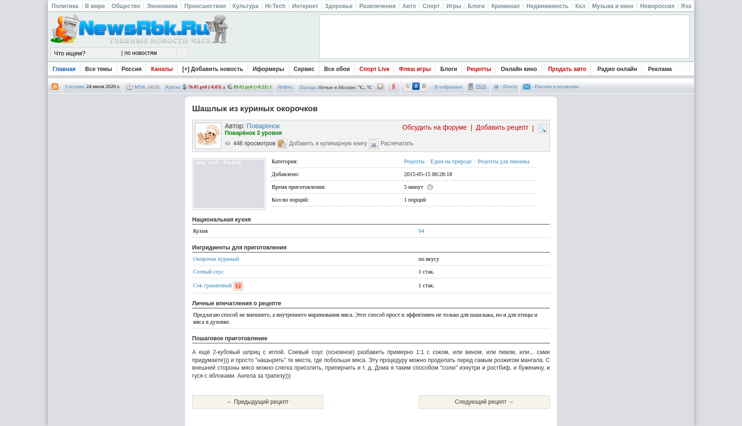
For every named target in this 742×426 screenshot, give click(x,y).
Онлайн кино (519, 69)
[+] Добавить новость (212, 69)
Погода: (308, 87)
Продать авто (567, 69)
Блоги (448, 69)
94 (421, 231)
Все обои (337, 69)
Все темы (98, 69)
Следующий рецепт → (484, 402)
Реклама (660, 69)
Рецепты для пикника (504, 161)
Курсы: (173, 86)
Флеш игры (415, 69)
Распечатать (396, 143)
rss (55, 86)
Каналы (162, 69)
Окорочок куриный (216, 259)
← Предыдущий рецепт (258, 402)
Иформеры (268, 69)
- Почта (505, 86)
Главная (64, 69)
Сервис (304, 69)
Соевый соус (208, 271)
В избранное (448, 86)
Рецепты (479, 69)
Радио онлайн (617, 69)
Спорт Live (374, 69)
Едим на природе (451, 161)
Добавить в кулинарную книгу (328, 143)
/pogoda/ (380, 86)
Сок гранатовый (212, 285)
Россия (132, 69)
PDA (481, 86)
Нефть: (285, 86)
